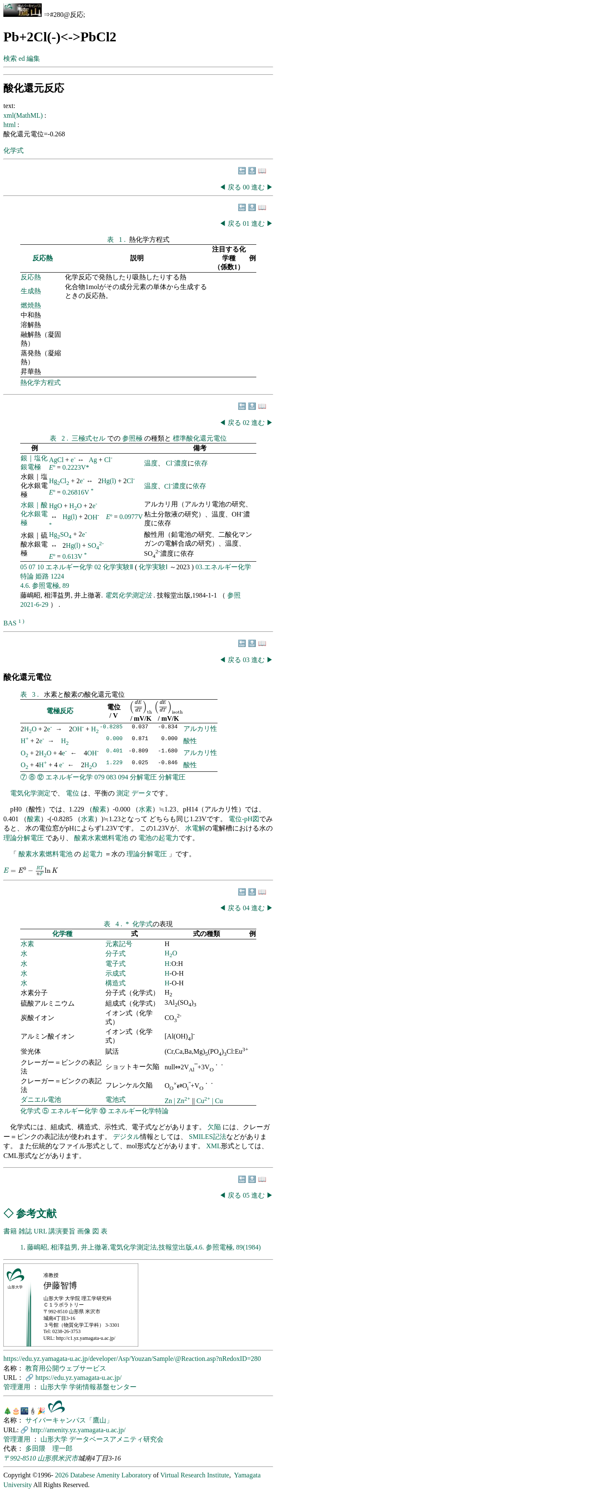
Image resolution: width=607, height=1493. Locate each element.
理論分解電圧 (23, 837)
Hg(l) (109, 480)
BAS (9, 623)
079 (99, 777)
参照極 (133, 438)
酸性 (190, 740)
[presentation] (140, 707)
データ (142, 793)
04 (247, 907)
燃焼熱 (31, 305)
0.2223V (74, 467)
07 (32, 567)
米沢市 (68, 1458)
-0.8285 (111, 727)
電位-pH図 (243, 818)
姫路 (42, 576)
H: (168, 963)
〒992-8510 (19, 1458)
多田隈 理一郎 (49, 1448)
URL (40, 1231)
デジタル (126, 1136)
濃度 (181, 463)
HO (75, 505)
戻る (234, 187)
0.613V (72, 556)
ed (22, 58)
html (10, 124)
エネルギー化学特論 (138, 1110)
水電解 (195, 828)
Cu (204, 1100)
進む (258, 187)
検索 (10, 58)
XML (213, 1146)
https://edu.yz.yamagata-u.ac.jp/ (78, 1377)
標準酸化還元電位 (200, 438)
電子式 (115, 963)
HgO (55, 505)
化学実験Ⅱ (118, 567)
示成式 (115, 973)
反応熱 (42, 258)
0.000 (114, 739)
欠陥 (215, 1127)
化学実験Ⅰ (153, 567)
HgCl (59, 480)
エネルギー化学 (69, 567)
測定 (123, 793)
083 (111, 777)
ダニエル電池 (41, 1099)
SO (96, 545)
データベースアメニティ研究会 (116, 1439)
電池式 (115, 1099)
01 (247, 223)
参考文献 (36, 1213)
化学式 (13, 150)
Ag (93, 459)
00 (247, 187)
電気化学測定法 (129, 595)
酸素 (99, 809)
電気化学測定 (30, 793)
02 (247, 422)
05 (23, 567)
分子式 (115, 953)
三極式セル (89, 438)
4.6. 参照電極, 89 (44, 585)
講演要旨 (61, 1231)
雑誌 (25, 1231)
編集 (33, 58)
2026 (61, 1475)
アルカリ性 (200, 728)
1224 (57, 576)
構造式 (115, 983)
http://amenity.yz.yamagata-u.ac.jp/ (78, 1429)
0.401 (114, 751)
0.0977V (130, 517)
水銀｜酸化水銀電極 (34, 513)
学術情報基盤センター (103, 1386)
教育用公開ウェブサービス (65, 1368)
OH (93, 517)
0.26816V (75, 492)
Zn (169, 1100)
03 (247, 659)
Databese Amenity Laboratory (110, 1475)
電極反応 (59, 710)
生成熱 (31, 291)
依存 (201, 463)
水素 (145, 809)
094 (123, 777)
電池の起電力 (158, 837)
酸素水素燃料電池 (101, 837)
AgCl (56, 459)
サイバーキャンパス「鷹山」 (69, 1420)
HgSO (60, 534)
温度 (151, 463)
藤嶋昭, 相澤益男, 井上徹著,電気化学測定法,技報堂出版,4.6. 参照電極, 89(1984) (144, 1247)
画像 (84, 1231)
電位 (72, 793)
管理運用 (17, 1386)
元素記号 (118, 943)
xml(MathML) (23, 115)
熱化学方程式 (40, 382)
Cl (108, 459)
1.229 (114, 763)
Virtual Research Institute (194, 1475)
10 (40, 567)
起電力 (93, 853)
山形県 (48, 1458)
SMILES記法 (207, 1136)
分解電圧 (143, 777)
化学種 (62, 933)
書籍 (10, 1231)
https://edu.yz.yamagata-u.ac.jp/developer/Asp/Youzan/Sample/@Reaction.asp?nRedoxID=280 (132, 1358)
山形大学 (54, 1386)
